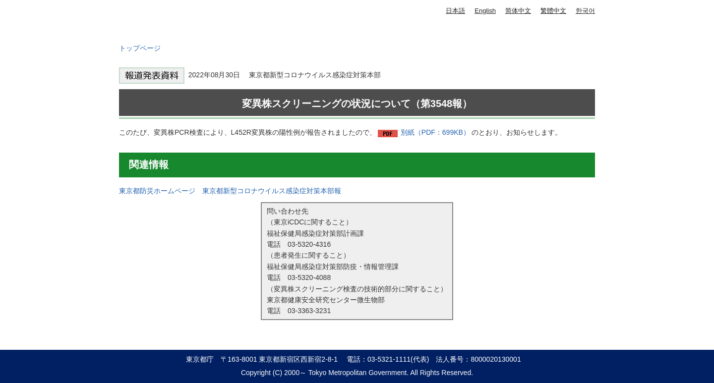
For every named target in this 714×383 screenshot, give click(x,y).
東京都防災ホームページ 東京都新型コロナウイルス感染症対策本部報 (230, 191)
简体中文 (518, 10)
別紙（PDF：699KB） (435, 132)
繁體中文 (553, 10)
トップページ (140, 48)
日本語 (455, 10)
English (485, 10)
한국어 (585, 10)
